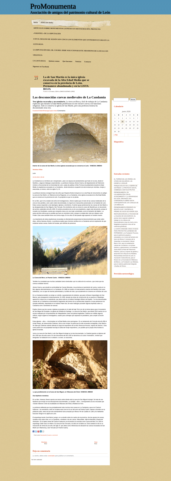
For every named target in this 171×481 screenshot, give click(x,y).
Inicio (36, 22)
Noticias (78, 62)
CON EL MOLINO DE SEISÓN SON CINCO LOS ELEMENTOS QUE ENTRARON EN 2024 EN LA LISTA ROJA (71, 41)
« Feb (116, 135)
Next (101, 443)
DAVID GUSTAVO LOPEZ (67, 91)
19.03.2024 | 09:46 (38, 177)
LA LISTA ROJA (39, 61)
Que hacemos (67, 61)
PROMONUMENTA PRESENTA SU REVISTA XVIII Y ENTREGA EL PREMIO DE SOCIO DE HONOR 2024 (126, 209)
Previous (39, 443)
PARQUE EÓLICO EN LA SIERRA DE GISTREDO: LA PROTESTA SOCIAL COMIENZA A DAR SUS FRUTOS (125, 188)
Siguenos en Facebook (41, 67)
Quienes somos (54, 61)
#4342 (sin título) (47, 22)
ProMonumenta (53, 6)
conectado (51, 456)
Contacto (87, 62)
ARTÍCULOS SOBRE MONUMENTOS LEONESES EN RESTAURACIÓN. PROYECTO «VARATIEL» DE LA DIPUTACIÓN (66, 31)
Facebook (36, 111)
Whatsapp (46, 111)
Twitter (41, 111)
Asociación (43, 435)
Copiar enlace (53, 111)
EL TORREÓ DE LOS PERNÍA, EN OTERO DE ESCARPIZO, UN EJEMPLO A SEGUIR (124, 181)
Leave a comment (53, 435)
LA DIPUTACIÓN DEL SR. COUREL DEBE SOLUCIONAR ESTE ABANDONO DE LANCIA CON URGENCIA (70, 52)
